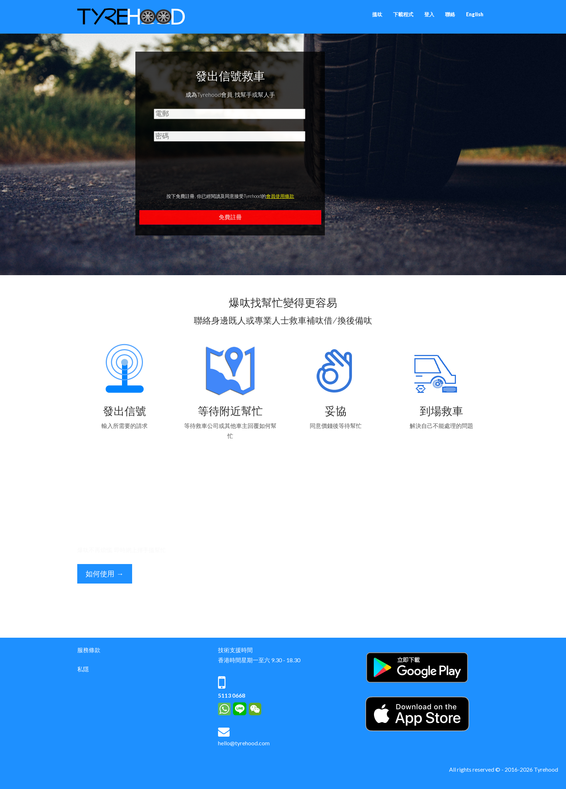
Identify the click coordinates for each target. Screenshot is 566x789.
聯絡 (450, 14)
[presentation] (230, 171)
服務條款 (88, 649)
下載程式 (403, 14)
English (474, 14)
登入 (429, 14)
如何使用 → (105, 574)
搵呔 (377, 14)
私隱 (83, 669)
